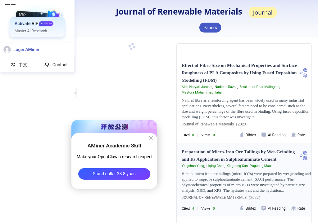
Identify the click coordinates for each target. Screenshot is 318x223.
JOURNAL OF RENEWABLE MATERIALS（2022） (222, 197)
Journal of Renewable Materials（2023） (216, 124)
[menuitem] (37, 23)
